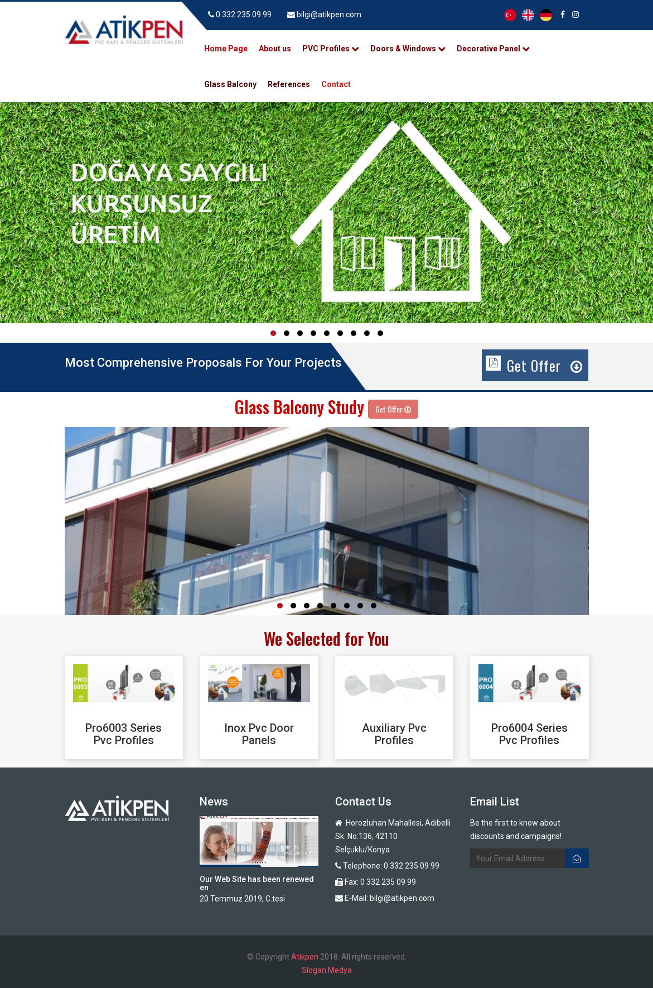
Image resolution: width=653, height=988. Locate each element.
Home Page (226, 48)
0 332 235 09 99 (244, 14)
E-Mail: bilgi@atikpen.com (384, 898)
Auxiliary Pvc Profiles (394, 734)
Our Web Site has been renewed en (257, 883)
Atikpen (304, 956)
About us (275, 48)
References (289, 84)
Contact (336, 84)
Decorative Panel (493, 48)
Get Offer (545, 365)
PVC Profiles (330, 48)
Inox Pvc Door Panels (259, 734)
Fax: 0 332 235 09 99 (375, 881)
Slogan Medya (327, 970)
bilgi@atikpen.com (324, 14)
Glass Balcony (230, 84)
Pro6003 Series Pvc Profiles (123, 734)
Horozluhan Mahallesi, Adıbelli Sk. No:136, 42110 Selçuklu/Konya (393, 836)
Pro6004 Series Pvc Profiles (529, 734)
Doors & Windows (408, 48)
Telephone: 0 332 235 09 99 (387, 865)
